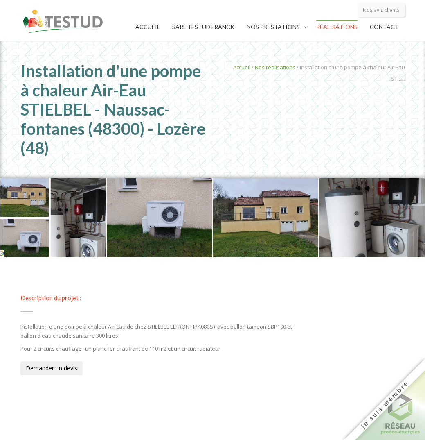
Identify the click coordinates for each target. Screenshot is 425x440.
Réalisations (337, 26)
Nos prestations (273, 26)
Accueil (147, 26)
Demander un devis (51, 368)
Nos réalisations (275, 67)
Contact (384, 26)
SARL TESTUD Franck (203, 26)
